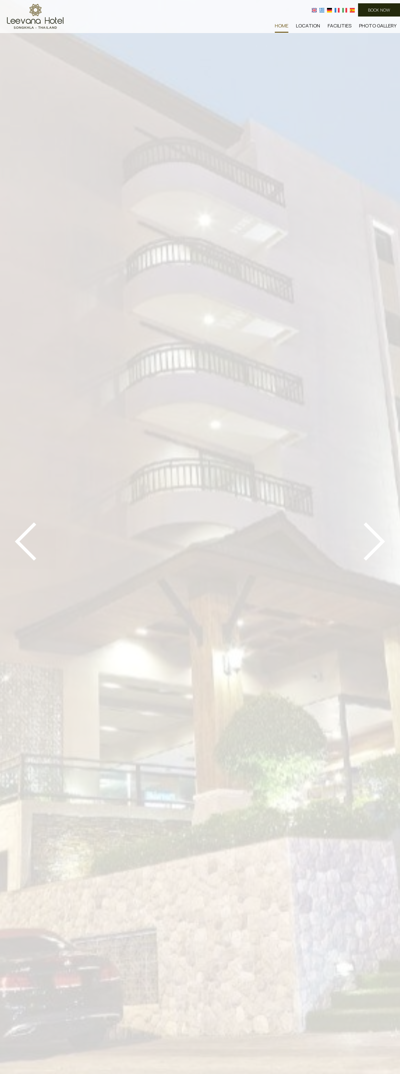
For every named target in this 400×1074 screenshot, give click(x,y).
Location (308, 25)
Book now (379, 10)
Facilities (339, 25)
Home (281, 25)
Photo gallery (378, 25)
